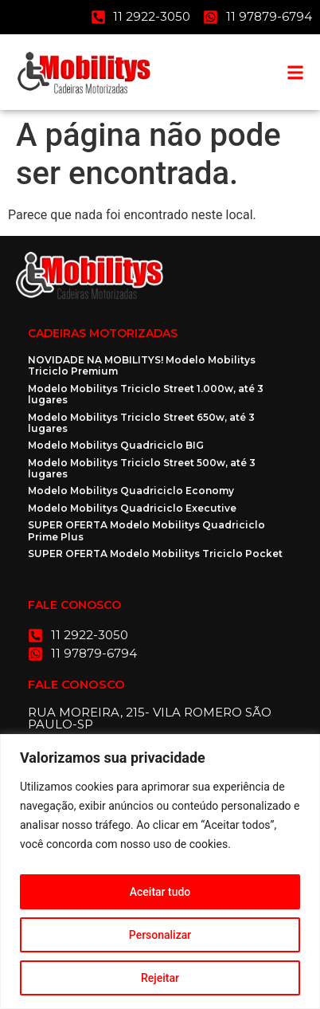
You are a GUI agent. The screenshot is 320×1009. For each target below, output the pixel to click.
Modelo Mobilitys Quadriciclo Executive (132, 508)
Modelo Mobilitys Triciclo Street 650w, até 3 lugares (141, 422)
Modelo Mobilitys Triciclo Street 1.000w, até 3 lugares (145, 394)
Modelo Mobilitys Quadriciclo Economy (131, 491)
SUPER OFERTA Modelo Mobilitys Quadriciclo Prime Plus (146, 530)
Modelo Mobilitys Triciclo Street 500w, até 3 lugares (142, 468)
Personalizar (160, 935)
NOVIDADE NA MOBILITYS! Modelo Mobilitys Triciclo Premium (142, 365)
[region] (160, 871)
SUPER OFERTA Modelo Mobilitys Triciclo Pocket (155, 553)
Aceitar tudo (160, 891)
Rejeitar (160, 978)
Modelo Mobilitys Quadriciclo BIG (116, 445)
